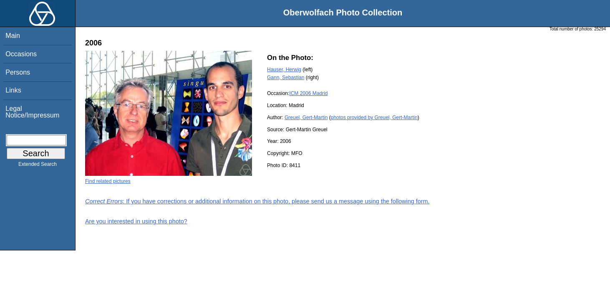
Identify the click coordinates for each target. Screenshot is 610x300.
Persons (17, 72)
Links (13, 90)
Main (12, 35)
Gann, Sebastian (285, 77)
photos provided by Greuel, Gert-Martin (374, 117)
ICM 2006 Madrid (308, 93)
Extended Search (37, 165)
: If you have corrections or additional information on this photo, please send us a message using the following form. (257, 201)
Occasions (21, 54)
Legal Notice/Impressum (32, 112)
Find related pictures (108, 181)
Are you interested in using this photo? (136, 221)
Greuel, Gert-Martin (306, 117)
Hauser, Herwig (284, 69)
